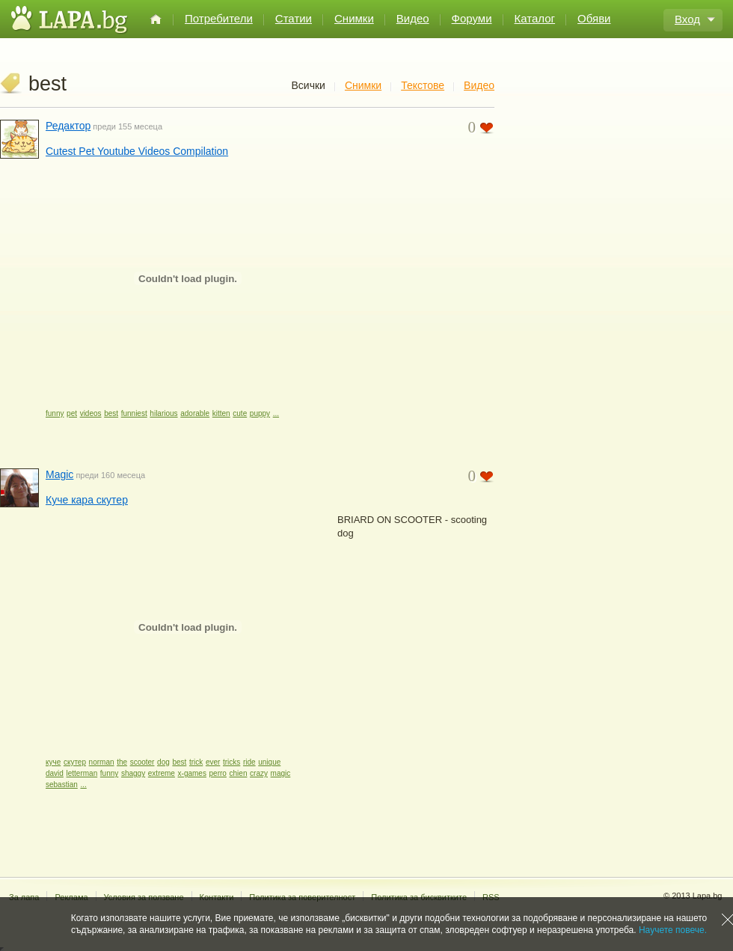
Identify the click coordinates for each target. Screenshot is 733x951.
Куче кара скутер (87, 500)
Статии (293, 18)
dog (163, 762)
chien (239, 773)
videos (91, 413)
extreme (161, 773)
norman (101, 762)
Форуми (472, 18)
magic (281, 773)
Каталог (535, 18)
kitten (221, 413)
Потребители (219, 18)
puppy (260, 413)
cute (240, 413)
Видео (412, 18)
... (276, 413)
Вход (687, 19)
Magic (59, 474)
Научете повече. (673, 930)
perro (218, 773)
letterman (82, 773)
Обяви (593, 18)
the (122, 762)
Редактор (68, 126)
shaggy (133, 773)
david (55, 773)
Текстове (422, 85)
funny (55, 413)
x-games (192, 773)
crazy (259, 773)
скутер (75, 762)
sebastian (62, 784)
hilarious (163, 413)
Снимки (354, 18)
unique (269, 762)
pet (72, 413)
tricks (231, 762)
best (111, 413)
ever (213, 762)
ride (249, 762)
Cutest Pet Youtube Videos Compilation (137, 151)
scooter (142, 762)
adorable (194, 413)
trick (196, 762)
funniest (134, 413)
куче (53, 762)
